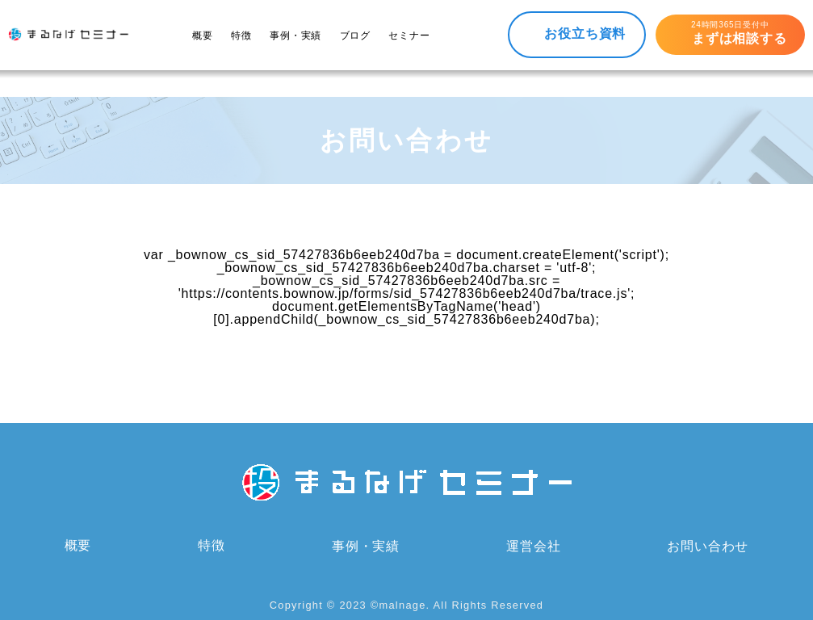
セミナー (409, 35)
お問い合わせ (707, 546)
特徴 (241, 35)
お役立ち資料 (585, 33)
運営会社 (533, 546)
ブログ (355, 35)
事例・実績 (295, 35)
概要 (202, 35)
